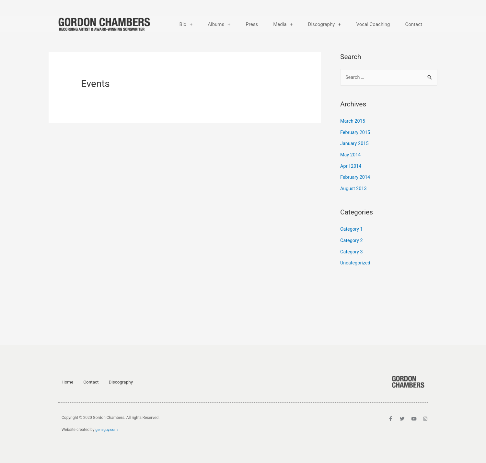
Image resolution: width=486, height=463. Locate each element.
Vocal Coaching (373, 24)
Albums (219, 24)
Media (283, 24)
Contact (413, 24)
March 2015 (353, 121)
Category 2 (352, 238)
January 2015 (355, 143)
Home (67, 379)
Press (252, 24)
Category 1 (352, 227)
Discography (324, 24)
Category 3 (352, 249)
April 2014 (351, 165)
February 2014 (355, 176)
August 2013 (354, 187)
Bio (186, 24)
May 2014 (351, 154)
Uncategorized (355, 260)
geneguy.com (106, 426)
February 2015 (355, 132)
